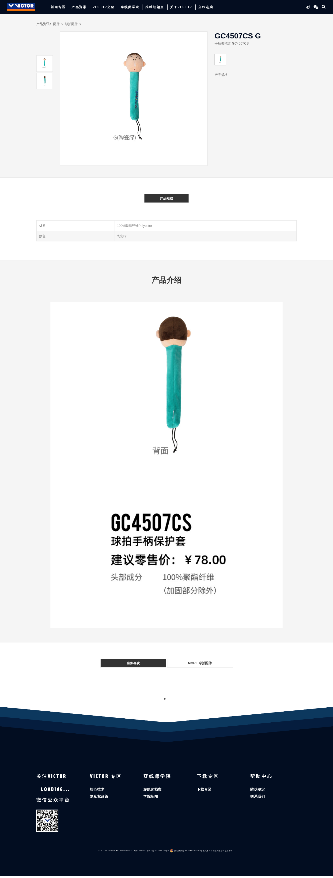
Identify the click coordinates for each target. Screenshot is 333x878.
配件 (56, 24)
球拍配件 (71, 24)
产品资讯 (42, 24)
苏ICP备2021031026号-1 (158, 852)
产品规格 (221, 75)
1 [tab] (165, 699)
